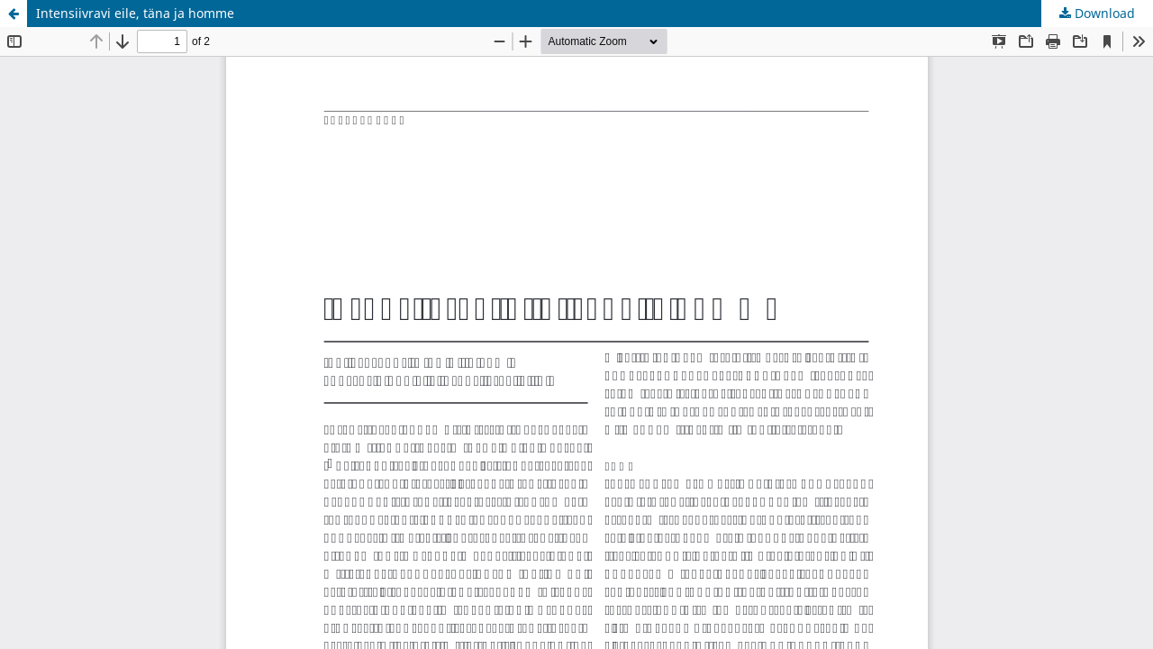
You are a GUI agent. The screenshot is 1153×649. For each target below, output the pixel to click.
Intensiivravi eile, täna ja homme (135, 13)
